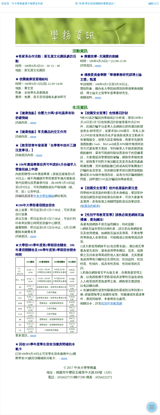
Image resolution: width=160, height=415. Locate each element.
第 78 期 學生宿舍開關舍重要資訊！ (95, 3)
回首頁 (5, 3)
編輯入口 (153, 3)
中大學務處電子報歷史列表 (27, 3)
